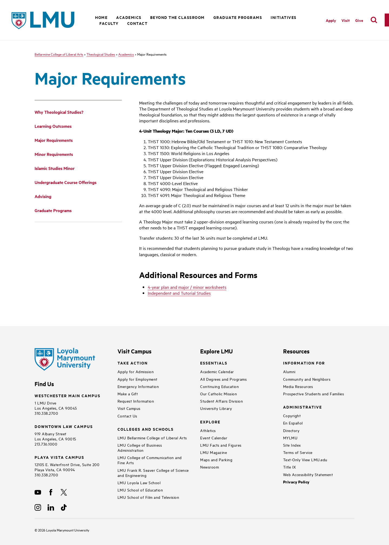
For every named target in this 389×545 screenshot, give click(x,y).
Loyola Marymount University (63, 529)
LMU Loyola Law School (139, 482)
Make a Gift (128, 393)
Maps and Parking (216, 459)
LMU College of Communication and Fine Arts (150, 460)
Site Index (292, 444)
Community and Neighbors (307, 379)
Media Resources (298, 386)
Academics (126, 54)
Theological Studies (100, 54)
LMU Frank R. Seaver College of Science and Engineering (153, 472)
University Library (216, 408)
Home (101, 17)
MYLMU (290, 437)
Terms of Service (298, 452)
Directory (291, 430)
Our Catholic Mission (218, 393)
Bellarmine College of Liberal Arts (59, 54)
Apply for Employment (137, 379)
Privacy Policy (296, 481)
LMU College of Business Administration (140, 447)
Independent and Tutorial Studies (179, 293)
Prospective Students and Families (313, 393)
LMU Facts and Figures (221, 444)
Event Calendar (213, 437)
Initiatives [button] (284, 17)
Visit (345, 20)
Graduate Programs (237, 17)
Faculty (109, 23)
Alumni (289, 371)
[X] (63, 492)
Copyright (292, 415)
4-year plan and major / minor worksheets (187, 287)
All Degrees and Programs (223, 379)
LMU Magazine (213, 452)
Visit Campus (129, 408)
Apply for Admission (136, 371)
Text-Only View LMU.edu (305, 459)
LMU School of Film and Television (148, 497)
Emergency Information (138, 386)
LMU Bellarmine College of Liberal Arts (152, 437)
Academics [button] (129, 17)
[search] (373, 20)
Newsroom (209, 466)
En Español (293, 422)
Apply (331, 20)
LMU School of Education (140, 489)
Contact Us (127, 415)
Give (359, 20)
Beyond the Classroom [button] (177, 17)
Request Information (136, 400)
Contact (137, 23)
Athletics (208, 430)
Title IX (289, 466)
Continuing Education (219, 386)
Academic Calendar (217, 371)
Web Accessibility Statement (308, 474)
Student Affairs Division (221, 400)
